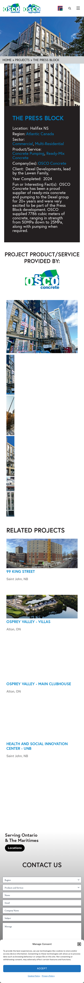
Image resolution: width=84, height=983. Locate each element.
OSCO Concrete (52, 163)
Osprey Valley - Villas (28, 621)
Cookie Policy (34, 976)
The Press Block (38, 118)
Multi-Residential (49, 143)
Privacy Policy (48, 976)
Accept (42, 968)
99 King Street (20, 571)
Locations (15, 848)
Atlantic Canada (40, 133)
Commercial (22, 143)
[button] (79, 944)
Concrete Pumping (28, 153)
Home (7, 60)
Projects (22, 60)
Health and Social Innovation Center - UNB (37, 746)
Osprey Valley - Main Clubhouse (38, 683)
